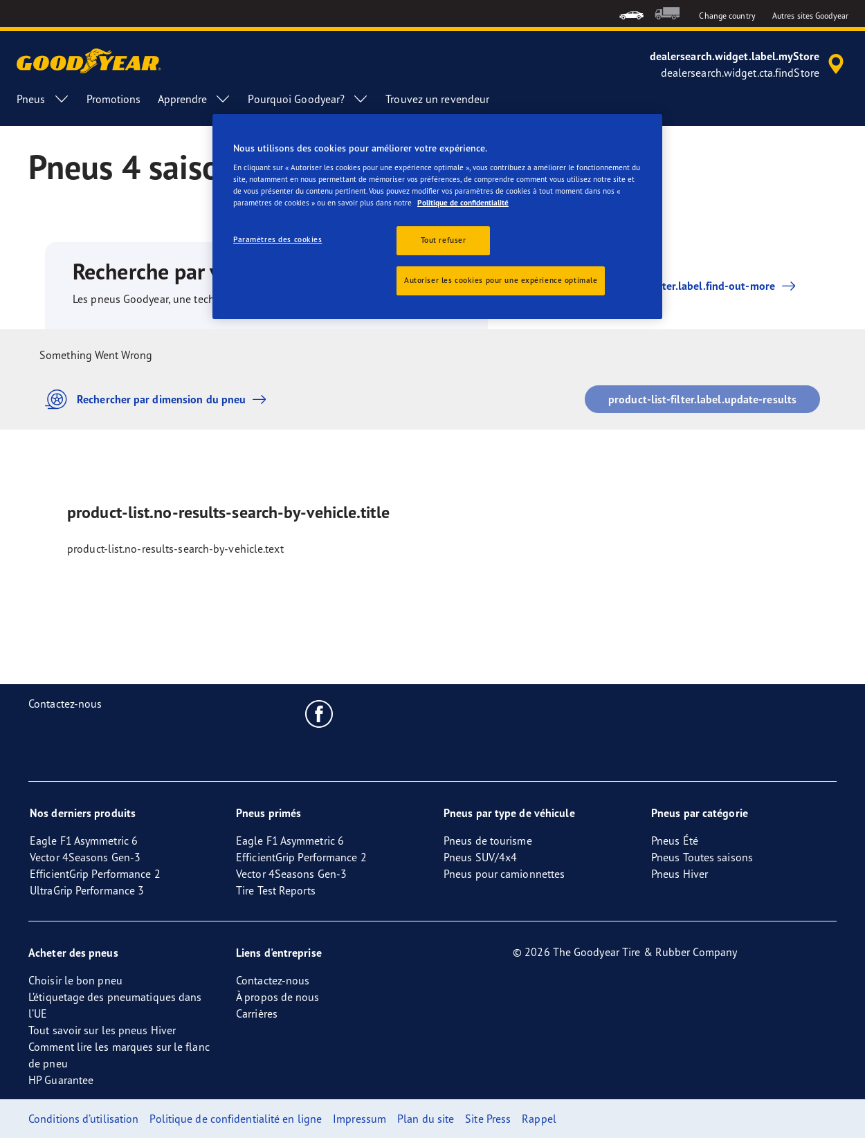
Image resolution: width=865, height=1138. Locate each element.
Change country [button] (727, 15)
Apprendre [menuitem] (195, 99)
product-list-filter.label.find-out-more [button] (678, 285)
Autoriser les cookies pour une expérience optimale (500, 280)
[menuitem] (631, 13)
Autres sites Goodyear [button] (810, 15)
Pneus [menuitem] (43, 99)
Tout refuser (443, 240)
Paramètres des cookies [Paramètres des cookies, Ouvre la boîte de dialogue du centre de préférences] (277, 239)
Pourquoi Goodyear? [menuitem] (308, 99)
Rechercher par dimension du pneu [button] (159, 399)
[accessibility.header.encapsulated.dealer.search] (749, 64)
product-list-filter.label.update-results (702, 399)
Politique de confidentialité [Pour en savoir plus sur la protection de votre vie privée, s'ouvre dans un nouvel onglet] (463, 203)
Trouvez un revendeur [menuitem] (437, 99)
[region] (437, 217)
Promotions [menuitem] (113, 99)
